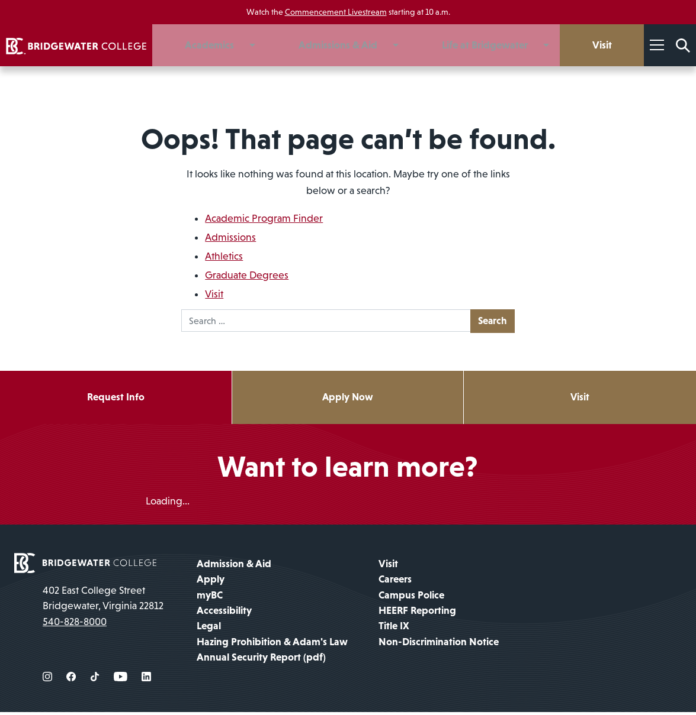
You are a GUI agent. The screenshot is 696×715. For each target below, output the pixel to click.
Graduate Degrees (246, 275)
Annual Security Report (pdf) (261, 660)
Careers (395, 582)
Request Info (115, 399)
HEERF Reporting (417, 613)
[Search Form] (683, 45)
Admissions (230, 237)
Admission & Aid (234, 566)
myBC (210, 598)
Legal (209, 629)
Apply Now (348, 399)
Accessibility (224, 613)
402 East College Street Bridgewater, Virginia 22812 (103, 600)
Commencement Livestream (336, 12)
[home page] (85, 565)
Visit (214, 294)
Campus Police (411, 598)
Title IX (394, 629)
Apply (210, 582)
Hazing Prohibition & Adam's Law (272, 645)
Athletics (224, 256)
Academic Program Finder (264, 218)
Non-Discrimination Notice (439, 645)
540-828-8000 (75, 624)
